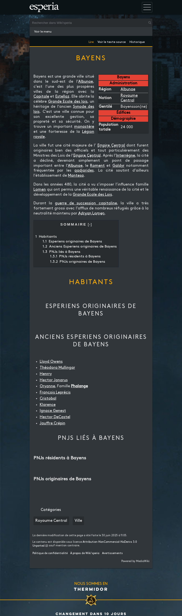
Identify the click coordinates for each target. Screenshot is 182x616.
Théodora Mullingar (57, 367)
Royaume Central (51, 520)
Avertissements (112, 553)
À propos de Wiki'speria (84, 553)
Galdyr (118, 165)
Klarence (48, 405)
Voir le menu (43, 31)
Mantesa (76, 175)
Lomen (39, 189)
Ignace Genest (53, 411)
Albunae (128, 89)
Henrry (46, 374)
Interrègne (125, 155)
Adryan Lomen (91, 213)
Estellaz (62, 96)
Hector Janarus (54, 380)
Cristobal (48, 398)
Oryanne (47, 386)
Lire (91, 41)
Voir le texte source (112, 41)
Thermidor (91, 589)
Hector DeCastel (55, 417)
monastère (84, 126)
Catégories (51, 510)
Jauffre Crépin (52, 423)
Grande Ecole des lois (68, 101)
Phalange (79, 386)
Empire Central (111, 145)
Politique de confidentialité (50, 553)
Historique (137, 41)
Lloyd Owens (51, 361)
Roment (97, 165)
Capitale (41, 96)
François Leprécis (55, 392)
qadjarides (84, 170)
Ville (78, 520)
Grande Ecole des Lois (92, 194)
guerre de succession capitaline (86, 203)
